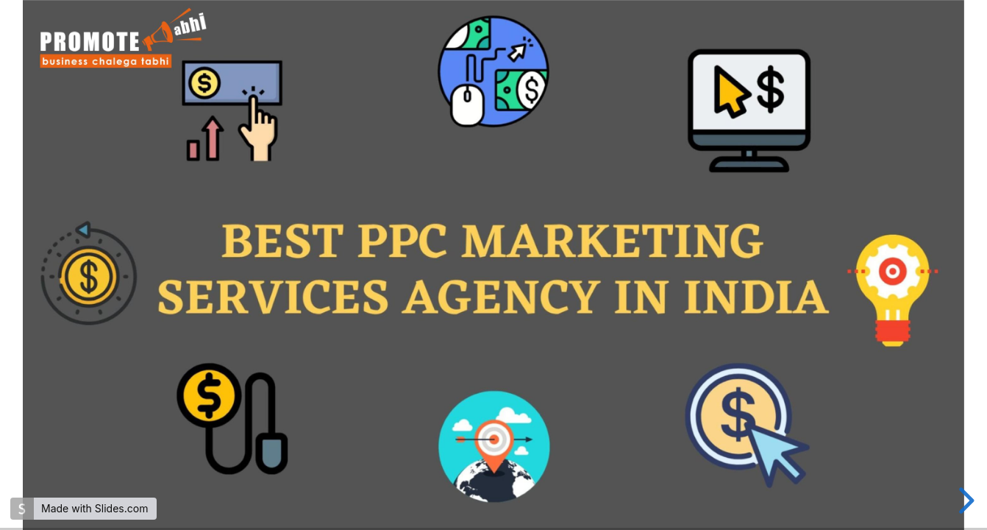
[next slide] (964, 500)
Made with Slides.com (94, 508)
